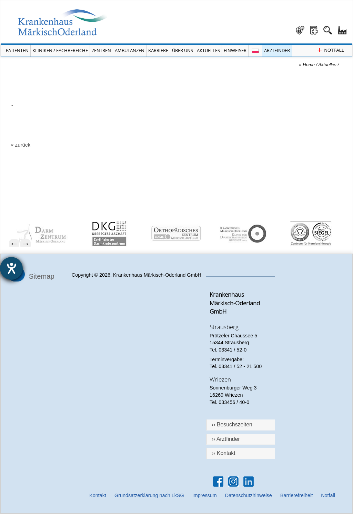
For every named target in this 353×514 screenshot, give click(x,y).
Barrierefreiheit (296, 495)
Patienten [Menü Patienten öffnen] (17, 50)
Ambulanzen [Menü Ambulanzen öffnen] (129, 50)
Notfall (328, 495)
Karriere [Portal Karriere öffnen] (158, 50)
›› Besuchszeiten (232, 424)
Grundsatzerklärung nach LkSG (149, 495)
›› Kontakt (223, 453)
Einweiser (235, 50)
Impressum (204, 495)
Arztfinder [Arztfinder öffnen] (277, 50)
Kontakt (97, 495)
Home (309, 64)
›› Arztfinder (226, 439)
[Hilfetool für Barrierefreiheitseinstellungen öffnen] (11, 268)
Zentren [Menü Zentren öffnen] (101, 50)
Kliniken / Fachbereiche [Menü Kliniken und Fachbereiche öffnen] (60, 50)
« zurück (20, 145)
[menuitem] (46, 234)
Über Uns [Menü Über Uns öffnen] (182, 50)
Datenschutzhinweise (248, 495)
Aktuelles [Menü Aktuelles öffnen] (208, 50)
